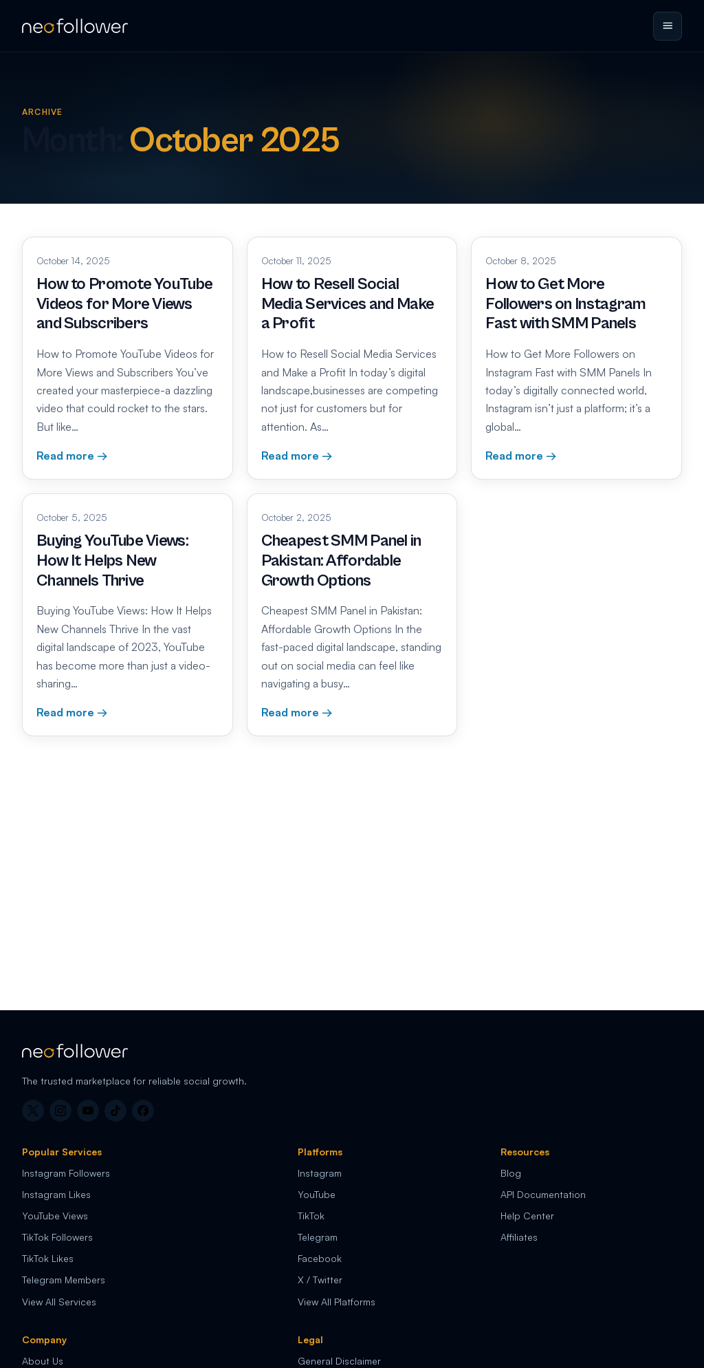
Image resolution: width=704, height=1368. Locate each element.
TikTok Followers (57, 1237)
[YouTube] (88, 1111)
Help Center (527, 1215)
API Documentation (543, 1194)
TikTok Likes (48, 1258)
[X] (33, 1111)
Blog (510, 1173)
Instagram (320, 1173)
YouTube (317, 1194)
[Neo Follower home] (75, 26)
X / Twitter (320, 1279)
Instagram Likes (56, 1194)
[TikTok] (115, 1111)
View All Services (59, 1301)
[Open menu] (667, 26)
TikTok (311, 1215)
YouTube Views (55, 1215)
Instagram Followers (66, 1173)
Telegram (318, 1237)
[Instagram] (61, 1111)
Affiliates (519, 1237)
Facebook (320, 1258)
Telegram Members (63, 1279)
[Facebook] (143, 1111)
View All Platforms (336, 1301)
